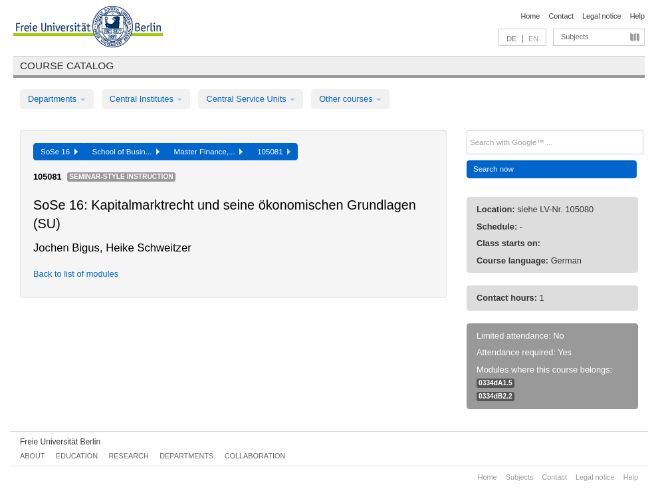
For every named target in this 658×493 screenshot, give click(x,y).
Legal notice (601, 16)
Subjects (575, 37)
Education (77, 456)
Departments (57, 99)
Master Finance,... (208, 152)
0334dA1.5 (495, 383)
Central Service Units (250, 99)
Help (637, 16)
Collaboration (255, 456)
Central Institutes (146, 99)
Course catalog (67, 65)
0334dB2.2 (495, 396)
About (32, 456)
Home (530, 16)
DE (511, 39)
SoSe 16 (59, 152)
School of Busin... (126, 152)
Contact (560, 16)
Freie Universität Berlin (60, 441)
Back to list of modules (75, 274)
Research (128, 456)
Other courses (350, 99)
